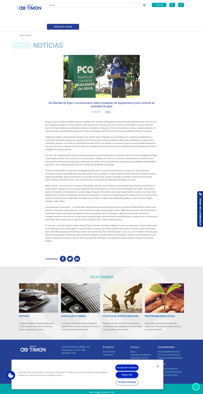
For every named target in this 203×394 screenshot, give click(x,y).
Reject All (127, 375)
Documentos (136, 350)
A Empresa (108, 336)
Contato (162, 353)
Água (132, 341)
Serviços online (167, 12)
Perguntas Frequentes (168, 358)
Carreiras (113, 13)
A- (181, 5)
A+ (172, 5)
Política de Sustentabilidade (170, 347)
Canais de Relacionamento (170, 361)
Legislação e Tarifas (139, 347)
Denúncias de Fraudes (167, 364)
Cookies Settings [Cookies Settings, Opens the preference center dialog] (127, 382)
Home (21, 22)
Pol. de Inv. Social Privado (169, 344)
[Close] (158, 366)
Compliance (108, 344)
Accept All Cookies (127, 367)
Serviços (134, 336)
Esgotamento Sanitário (140, 344)
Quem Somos (109, 341)
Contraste (159, 5)
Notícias (29, 22)
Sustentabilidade (166, 336)
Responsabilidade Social (168, 341)
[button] (10, 375)
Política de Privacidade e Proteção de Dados (101, 390)
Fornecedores (128, 13)
